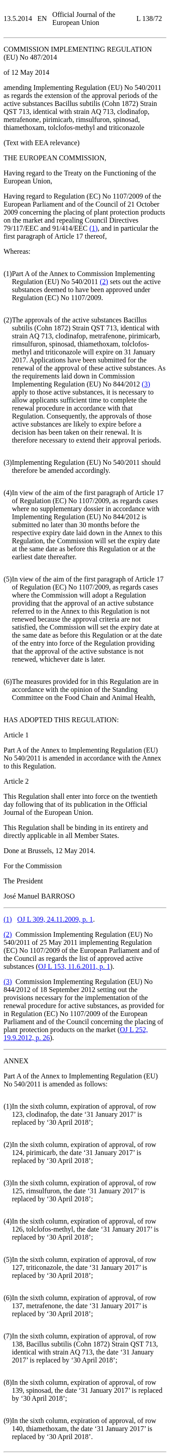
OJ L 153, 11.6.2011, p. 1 (74, 966)
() (93, 228)
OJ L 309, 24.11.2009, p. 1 (55, 919)
